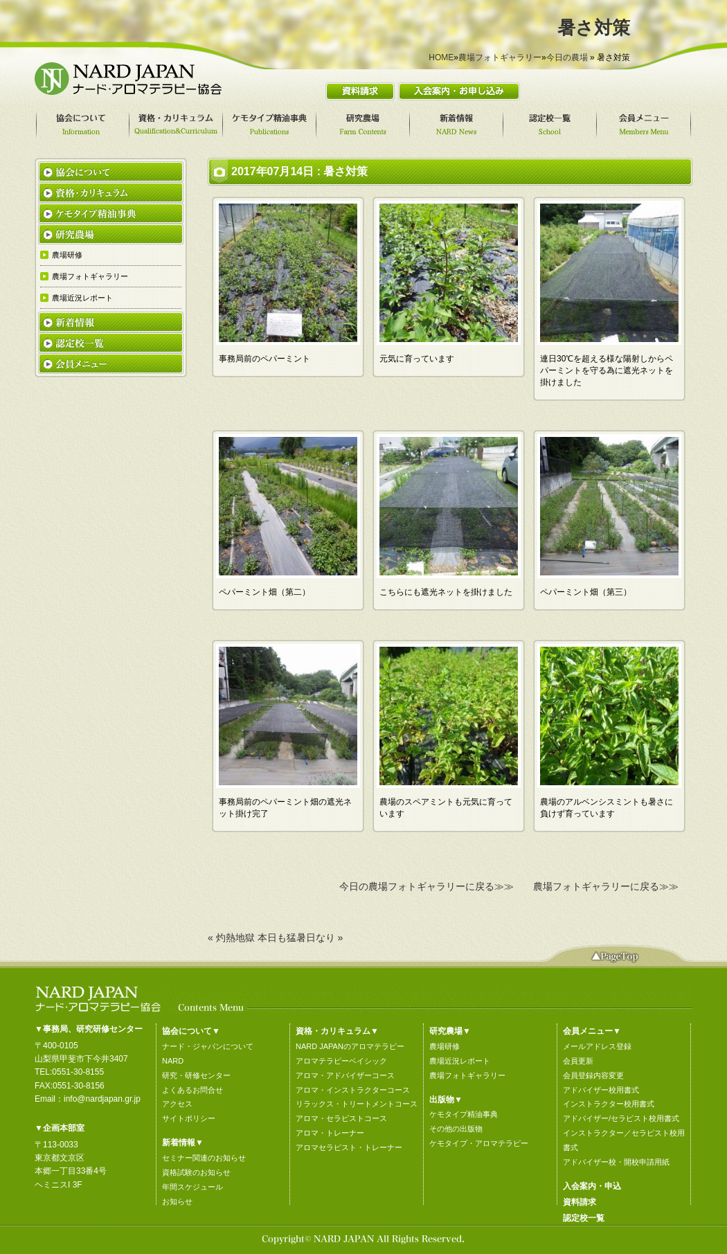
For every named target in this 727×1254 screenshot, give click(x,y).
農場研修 (444, 1046)
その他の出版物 (456, 1129)
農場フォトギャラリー (499, 57)
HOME (441, 57)
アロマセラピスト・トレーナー (349, 1147)
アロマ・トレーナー (330, 1133)
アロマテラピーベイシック (341, 1061)
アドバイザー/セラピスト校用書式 (621, 1118)
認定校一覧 (583, 1218)
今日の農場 (567, 57)
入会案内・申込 (592, 1186)
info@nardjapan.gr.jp (102, 1099)
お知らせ (177, 1201)
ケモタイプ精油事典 (463, 1114)
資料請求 (579, 1202)
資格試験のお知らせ (196, 1172)
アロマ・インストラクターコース (353, 1090)
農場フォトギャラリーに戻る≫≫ (606, 886)
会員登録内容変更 (593, 1075)
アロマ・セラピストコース (341, 1118)
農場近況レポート (459, 1061)
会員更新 (578, 1061)
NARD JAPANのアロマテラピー (350, 1046)
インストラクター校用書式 (608, 1104)
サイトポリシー (188, 1118)
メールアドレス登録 (597, 1046)
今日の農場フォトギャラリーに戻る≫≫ (426, 886)
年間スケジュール (192, 1187)
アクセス (177, 1104)
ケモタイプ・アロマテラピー (478, 1143)
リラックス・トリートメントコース (357, 1104)
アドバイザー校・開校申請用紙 (616, 1162)
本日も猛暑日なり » (300, 937)
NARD (172, 1061)
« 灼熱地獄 (231, 937)
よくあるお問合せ (192, 1090)
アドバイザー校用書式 (601, 1090)
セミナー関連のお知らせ (204, 1158)
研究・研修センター (196, 1075)
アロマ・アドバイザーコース (345, 1075)
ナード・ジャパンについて (207, 1046)
